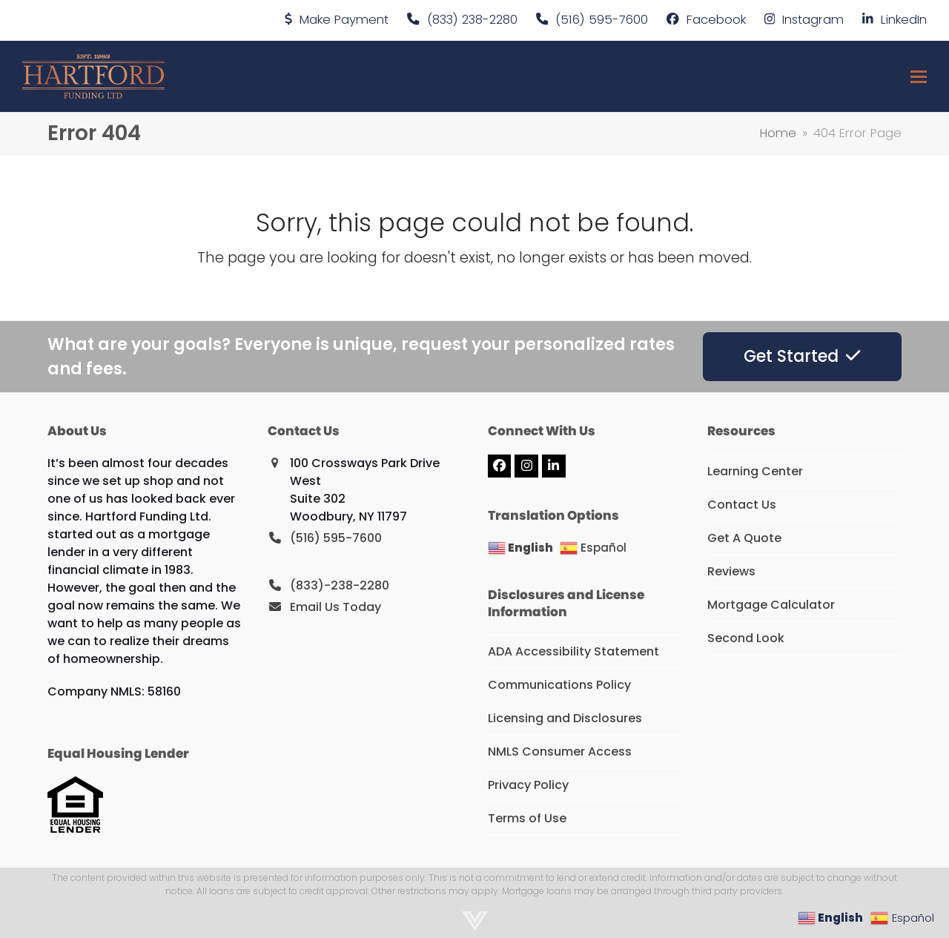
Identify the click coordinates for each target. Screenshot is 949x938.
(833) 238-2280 (472, 19)
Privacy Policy (528, 784)
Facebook (716, 19)
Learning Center (755, 471)
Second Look (745, 638)
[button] (918, 76)
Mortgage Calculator (771, 604)
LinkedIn (904, 19)
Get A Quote (744, 537)
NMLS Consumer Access (560, 751)
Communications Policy (559, 684)
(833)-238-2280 (339, 585)
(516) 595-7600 (601, 19)
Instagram (813, 19)
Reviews (731, 571)
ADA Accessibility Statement (573, 651)
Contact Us (741, 504)
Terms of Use (527, 818)
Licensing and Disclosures (565, 718)
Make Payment (344, 19)
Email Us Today (335, 606)
